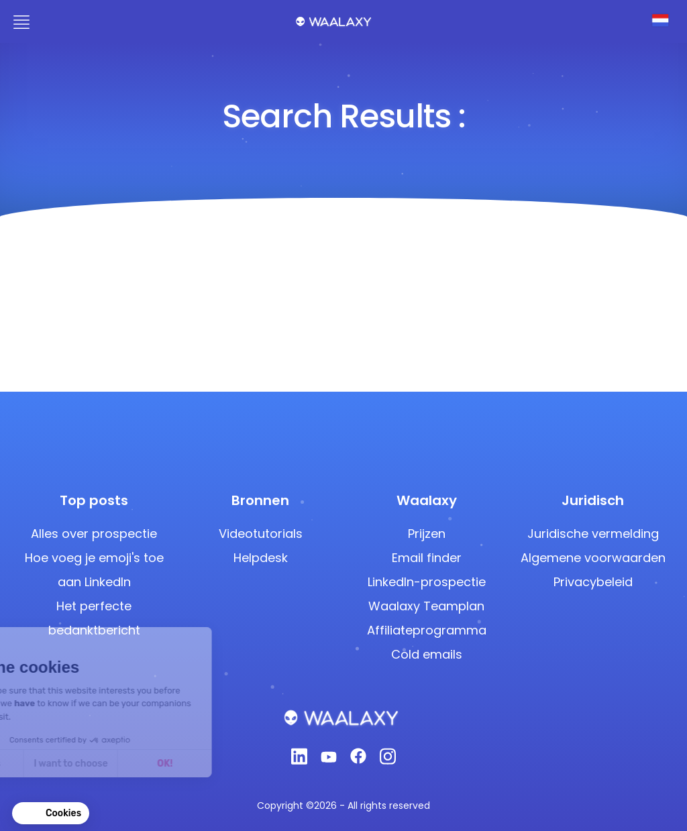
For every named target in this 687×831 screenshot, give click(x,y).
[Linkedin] (299, 760)
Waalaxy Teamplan (426, 606)
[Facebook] (358, 760)
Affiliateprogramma (426, 630)
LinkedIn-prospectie (427, 581)
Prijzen (426, 533)
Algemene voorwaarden (593, 557)
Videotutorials (261, 533)
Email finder (427, 557)
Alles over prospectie (94, 533)
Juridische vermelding (593, 533)
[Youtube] (329, 760)
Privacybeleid (593, 581)
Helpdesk (260, 557)
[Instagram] (388, 760)
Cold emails (426, 654)
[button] (50, 813)
